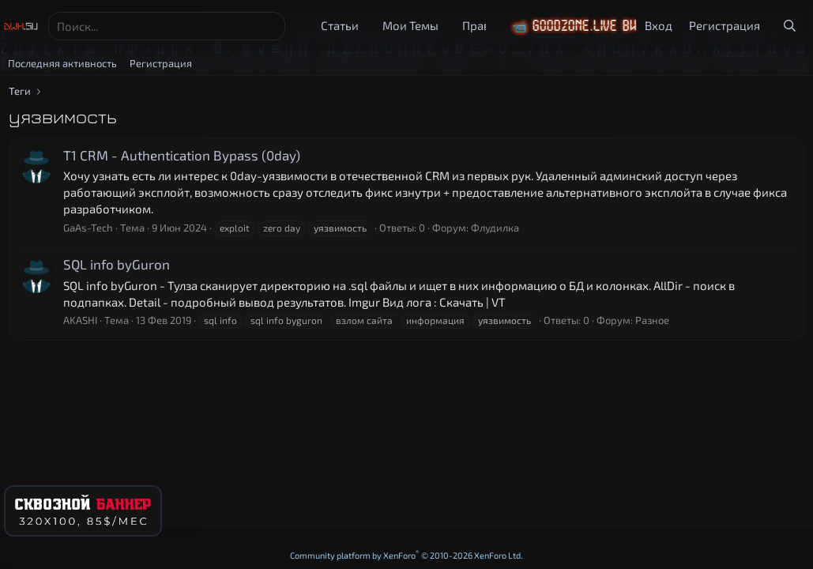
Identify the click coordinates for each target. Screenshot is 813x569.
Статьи (340, 25)
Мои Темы (410, 25)
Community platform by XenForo (406, 555)
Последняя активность (62, 63)
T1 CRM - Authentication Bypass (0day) (181, 155)
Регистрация (161, 63)
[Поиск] (166, 26)
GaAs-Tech (88, 227)
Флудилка (495, 227)
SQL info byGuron (116, 264)
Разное (652, 320)
